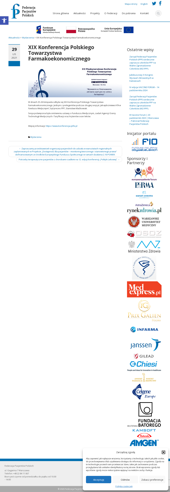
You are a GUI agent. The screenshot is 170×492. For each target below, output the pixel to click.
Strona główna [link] (61, 13)
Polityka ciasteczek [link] (124, 486)
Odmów (125, 479)
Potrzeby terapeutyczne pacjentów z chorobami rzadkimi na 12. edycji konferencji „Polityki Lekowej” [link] (69, 159)
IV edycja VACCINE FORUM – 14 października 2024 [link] (144, 89)
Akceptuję (98, 479)
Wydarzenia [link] (35, 137)
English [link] (144, 3)
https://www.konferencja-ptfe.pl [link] (61, 125)
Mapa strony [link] (131, 3)
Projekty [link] (95, 13)
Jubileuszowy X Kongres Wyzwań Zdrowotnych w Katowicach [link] (141, 77)
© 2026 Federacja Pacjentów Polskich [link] (75, 489)
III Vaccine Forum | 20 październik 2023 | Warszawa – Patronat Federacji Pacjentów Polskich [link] (144, 119)
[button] (163, 452)
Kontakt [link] (144, 13)
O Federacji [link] (110, 13)
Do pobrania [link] (128, 13)
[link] (4, 20)
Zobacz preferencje (152, 479)
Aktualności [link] (79, 13)
